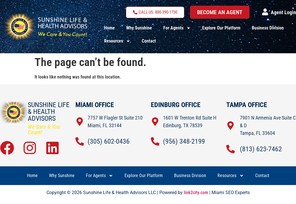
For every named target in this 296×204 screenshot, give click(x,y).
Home (109, 28)
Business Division (268, 28)
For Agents (177, 28)
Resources (117, 41)
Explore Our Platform (221, 28)
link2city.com (196, 192)
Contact (149, 41)
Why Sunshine (139, 28)
